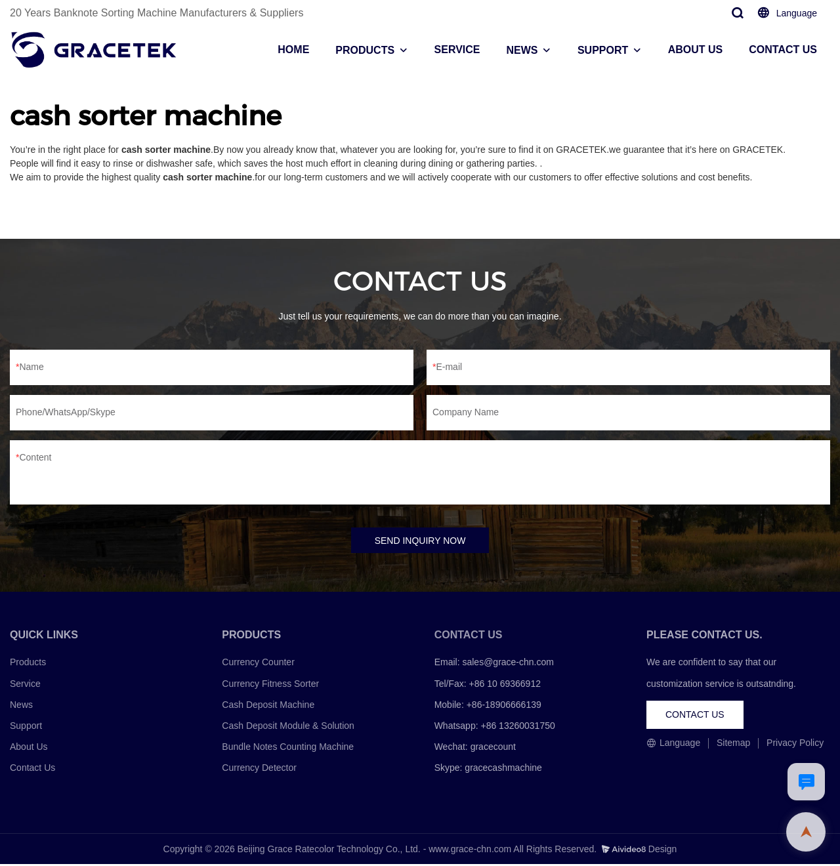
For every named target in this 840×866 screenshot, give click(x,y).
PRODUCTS (364, 50)
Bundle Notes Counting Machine (288, 748)
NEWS (521, 50)
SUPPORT (603, 50)
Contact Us (32, 769)
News (21, 706)
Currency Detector (259, 769)
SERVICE (457, 49)
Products (28, 664)
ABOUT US (695, 49)
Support (26, 727)
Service (25, 685)
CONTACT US (783, 49)
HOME (293, 49)
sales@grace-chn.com (508, 664)
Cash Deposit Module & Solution (288, 727)
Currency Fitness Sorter (270, 685)
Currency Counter (258, 664)
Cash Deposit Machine (268, 706)
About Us (29, 748)
